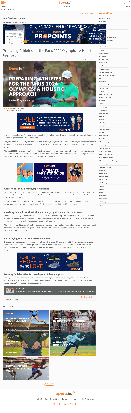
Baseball (102, 21)
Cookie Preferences (86, 399)
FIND (128, 6)
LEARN (3, 6)
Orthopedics (103, 88)
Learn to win (103, 59)
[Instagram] (70, 403)
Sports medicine (104, 148)
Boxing (102, 28)
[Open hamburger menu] (2, 2)
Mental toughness (105, 72)
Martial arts (103, 63)
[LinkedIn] (54, 403)
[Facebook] (59, 403)
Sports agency (104, 145)
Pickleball (102, 100)
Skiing (101, 132)
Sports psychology (105, 154)
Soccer (101, 139)
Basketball (103, 25)
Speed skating (104, 142)
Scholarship (103, 126)
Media (101, 66)
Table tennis (103, 176)
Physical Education (105, 94)
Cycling (102, 34)
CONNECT (66, 6)
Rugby (101, 120)
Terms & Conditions (52, 399)
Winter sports (104, 202)
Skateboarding (104, 129)
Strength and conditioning (108, 161)
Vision (101, 192)
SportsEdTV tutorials (106, 157)
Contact (73, 399)
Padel (101, 91)
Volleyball (103, 195)
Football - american (106, 40)
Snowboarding (104, 135)
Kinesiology (103, 53)
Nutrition (102, 82)
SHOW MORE (49, 384)
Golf (101, 44)
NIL (100, 78)
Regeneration (104, 113)
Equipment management (107, 37)
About (39, 399)
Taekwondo (103, 180)
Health (101, 50)
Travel (101, 189)
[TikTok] (76, 404)
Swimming (103, 173)
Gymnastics (103, 47)
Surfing (102, 170)
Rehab (101, 116)
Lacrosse (102, 56)
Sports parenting (105, 151)
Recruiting (103, 110)
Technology (103, 183)
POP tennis (103, 104)
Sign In (127, 2)
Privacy (65, 399)
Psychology (103, 107)
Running (102, 123)
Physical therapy (105, 97)
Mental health (104, 69)
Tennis (101, 186)
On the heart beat (105, 85)
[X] (65, 404)
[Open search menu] (5, 2)
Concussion (103, 31)
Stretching (103, 164)
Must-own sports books (107, 75)
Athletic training (104, 18)
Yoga (101, 205)
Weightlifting (103, 199)
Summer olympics (105, 167)
